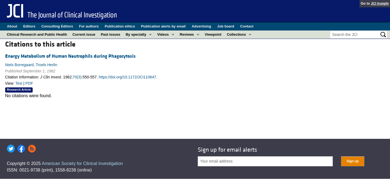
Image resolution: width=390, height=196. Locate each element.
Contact (246, 26)
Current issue (83, 34)
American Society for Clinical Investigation (82, 163)
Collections (236, 34)
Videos (163, 34)
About (12, 26)
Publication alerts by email (163, 26)
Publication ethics (120, 26)
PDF (29, 83)
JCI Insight (380, 3)
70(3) (77, 77)
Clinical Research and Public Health (37, 34)
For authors (89, 26)
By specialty (136, 34)
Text (18, 83)
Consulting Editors (57, 26)
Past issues (110, 34)
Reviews (187, 34)
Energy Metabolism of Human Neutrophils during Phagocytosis (70, 56)
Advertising (201, 26)
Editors (29, 26)
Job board (225, 26)
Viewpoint (213, 34)
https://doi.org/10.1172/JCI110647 (127, 77)
